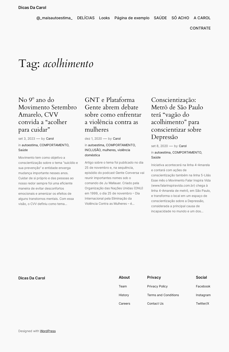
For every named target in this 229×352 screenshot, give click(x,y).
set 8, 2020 (159, 146)
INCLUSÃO (93, 150)
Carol (50, 138)
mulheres (109, 150)
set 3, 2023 (26, 138)
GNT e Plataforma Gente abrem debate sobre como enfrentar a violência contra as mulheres (113, 114)
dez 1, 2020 (93, 138)
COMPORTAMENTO (54, 145)
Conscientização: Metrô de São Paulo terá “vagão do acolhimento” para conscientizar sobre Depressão (177, 118)
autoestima (30, 145)
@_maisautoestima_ (54, 18)
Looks (104, 18)
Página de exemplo (131, 18)
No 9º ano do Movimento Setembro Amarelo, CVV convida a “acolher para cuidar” (47, 114)
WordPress (48, 331)
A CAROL (202, 18)
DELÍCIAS (86, 18)
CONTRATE (200, 28)
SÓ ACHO (180, 18)
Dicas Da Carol (32, 7)
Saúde (23, 150)
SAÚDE (160, 18)
